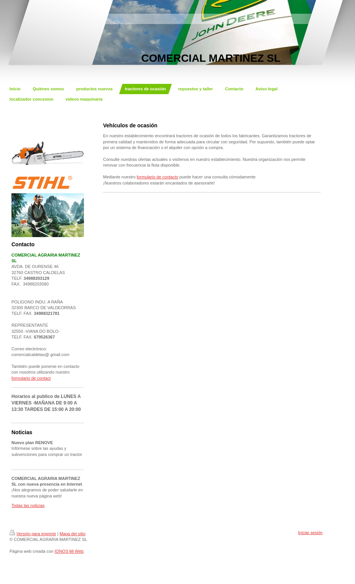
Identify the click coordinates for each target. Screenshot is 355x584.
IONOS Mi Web (69, 551)
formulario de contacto (157, 177)
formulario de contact (31, 378)
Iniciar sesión (310, 532)
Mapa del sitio (73, 533)
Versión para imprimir (33, 533)
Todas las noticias (28, 505)
